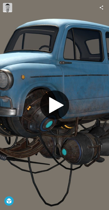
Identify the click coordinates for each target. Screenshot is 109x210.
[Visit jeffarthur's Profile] (7, 7)
